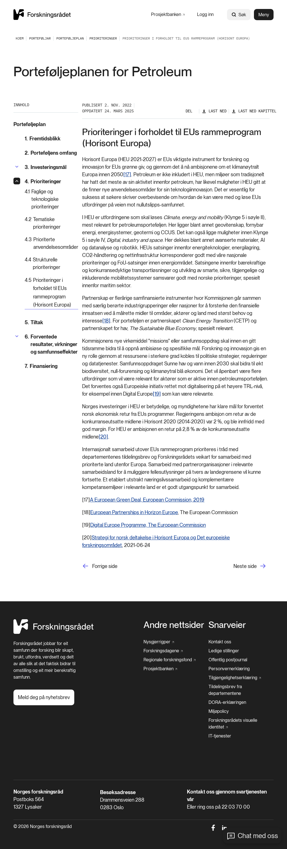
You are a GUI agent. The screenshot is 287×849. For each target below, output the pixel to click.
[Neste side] (251, 566)
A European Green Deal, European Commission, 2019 (147, 500)
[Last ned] (214, 111)
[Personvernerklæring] (229, 668)
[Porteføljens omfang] (51, 153)
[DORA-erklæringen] (227, 702)
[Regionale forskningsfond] (170, 660)
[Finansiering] (51, 366)
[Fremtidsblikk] (51, 138)
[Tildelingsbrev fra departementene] (241, 690)
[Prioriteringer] (103, 38)
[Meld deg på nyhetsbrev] (43, 697)
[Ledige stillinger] (224, 651)
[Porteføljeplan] (70, 38)
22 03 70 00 (236, 807)
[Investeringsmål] (45, 167)
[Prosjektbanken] (168, 14)
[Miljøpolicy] (219, 711)
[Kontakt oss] (220, 642)
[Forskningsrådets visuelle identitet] (239, 723)
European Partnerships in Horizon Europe (134, 512)
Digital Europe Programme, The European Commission (148, 525)
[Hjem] (53, 632)
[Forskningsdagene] (163, 651)
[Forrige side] (99, 566)
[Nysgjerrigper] (159, 642)
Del (189, 110)
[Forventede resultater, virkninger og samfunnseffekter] (51, 344)
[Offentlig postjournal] (228, 660)
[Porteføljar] (40, 38)
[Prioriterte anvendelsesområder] (51, 243)
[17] (127, 174)
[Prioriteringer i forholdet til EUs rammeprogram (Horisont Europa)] (51, 292)
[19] (157, 394)
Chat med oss (258, 836)
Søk (239, 14)
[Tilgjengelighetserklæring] (235, 677)
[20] (103, 437)
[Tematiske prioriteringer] (51, 223)
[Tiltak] (51, 322)
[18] (106, 321)
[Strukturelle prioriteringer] (51, 263)
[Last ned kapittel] (254, 111)
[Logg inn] (205, 14)
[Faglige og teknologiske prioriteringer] (51, 199)
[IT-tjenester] (220, 736)
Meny (263, 14)
